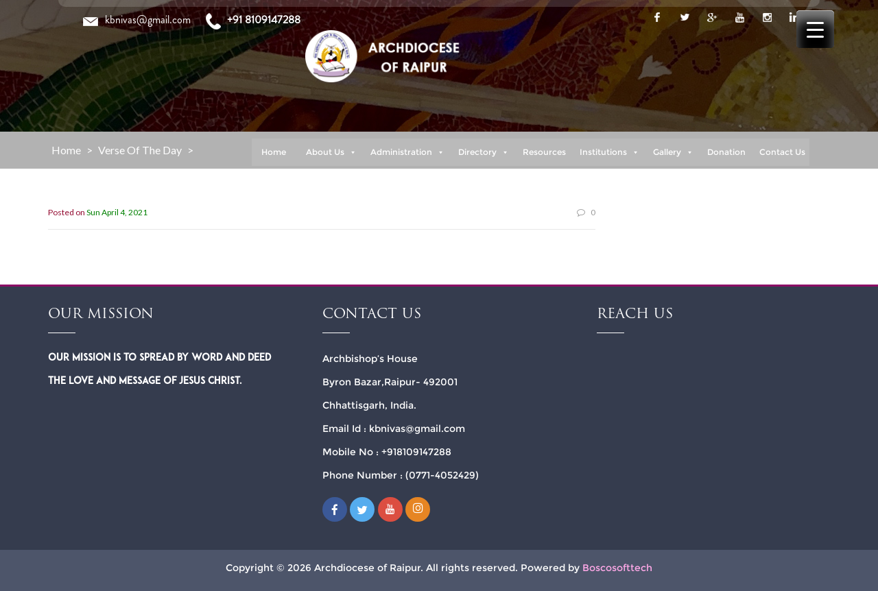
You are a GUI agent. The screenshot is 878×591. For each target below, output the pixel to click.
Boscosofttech (617, 568)
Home (273, 152)
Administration (407, 152)
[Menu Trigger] (815, 29)
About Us (331, 152)
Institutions (609, 152)
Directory (483, 152)
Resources (544, 152)
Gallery (673, 152)
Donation (726, 152)
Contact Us (782, 152)
